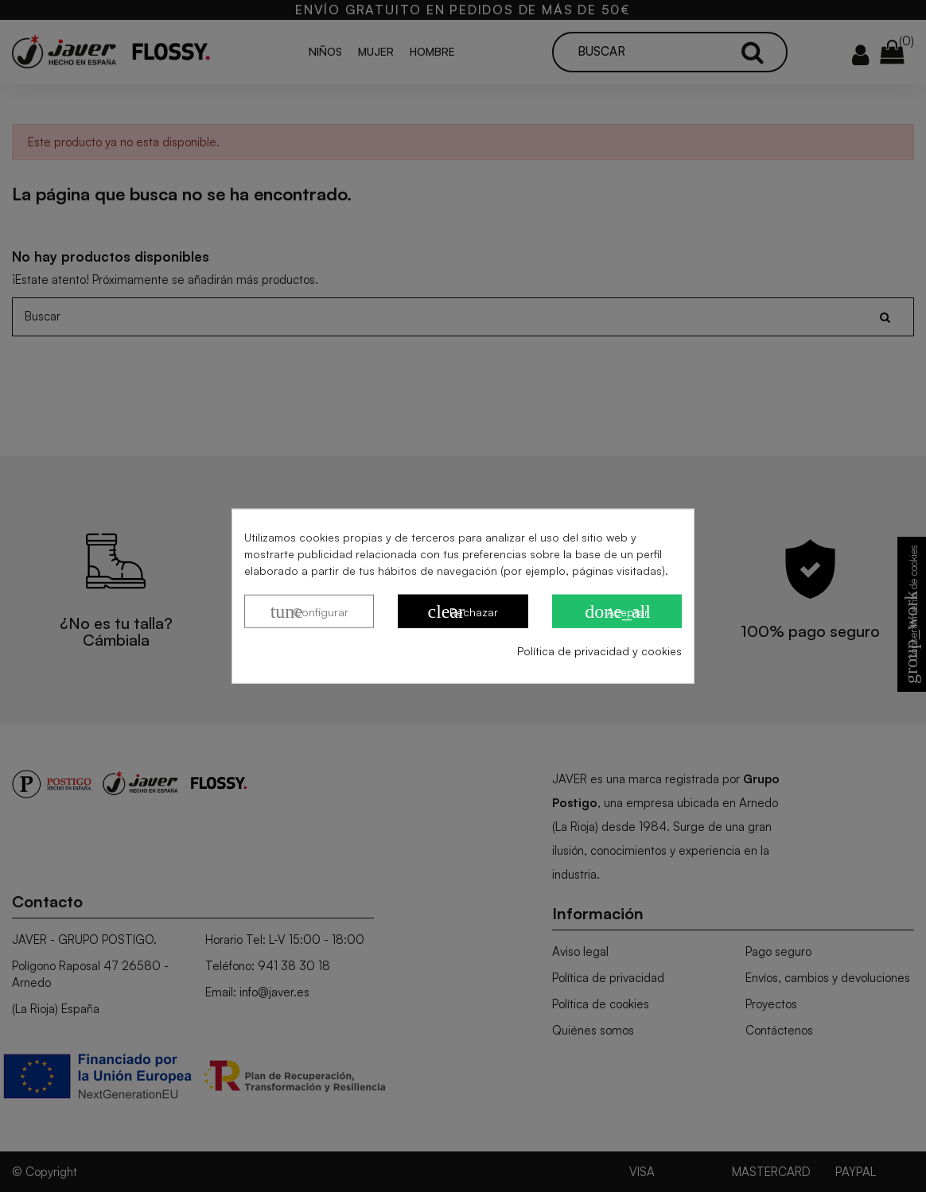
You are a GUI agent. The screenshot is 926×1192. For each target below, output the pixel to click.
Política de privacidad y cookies (599, 651)
